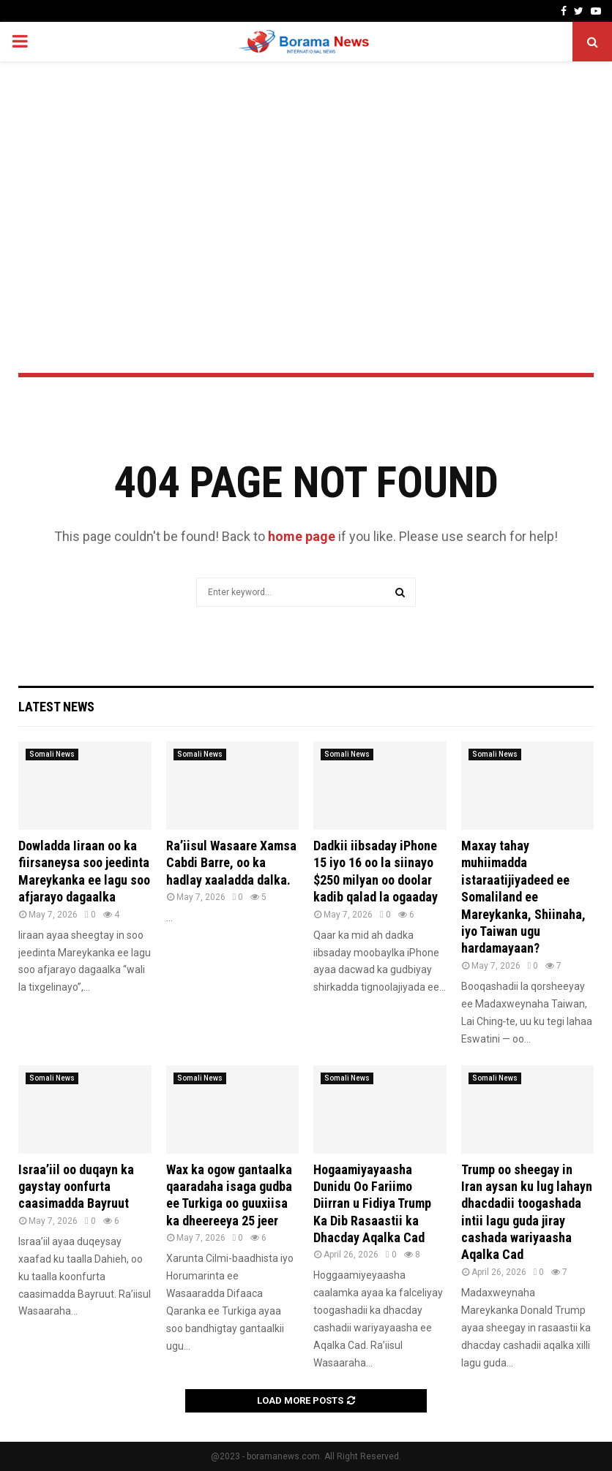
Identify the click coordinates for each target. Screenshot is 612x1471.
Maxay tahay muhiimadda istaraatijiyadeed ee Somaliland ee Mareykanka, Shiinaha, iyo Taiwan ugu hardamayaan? (523, 897)
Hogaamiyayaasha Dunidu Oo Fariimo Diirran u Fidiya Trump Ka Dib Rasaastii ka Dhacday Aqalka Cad (372, 1204)
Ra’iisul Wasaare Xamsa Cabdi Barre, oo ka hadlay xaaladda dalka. (231, 863)
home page (301, 536)
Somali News (52, 754)
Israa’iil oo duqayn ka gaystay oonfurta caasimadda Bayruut (76, 1186)
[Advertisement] (306, 178)
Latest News (56, 706)
